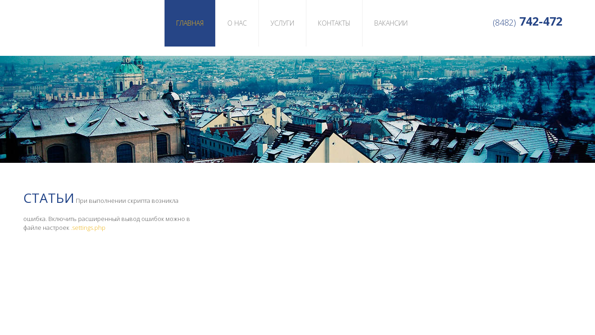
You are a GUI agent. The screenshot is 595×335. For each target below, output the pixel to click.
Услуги (282, 23)
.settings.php (88, 227)
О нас (237, 23)
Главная (190, 23)
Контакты (334, 23)
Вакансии (391, 23)
